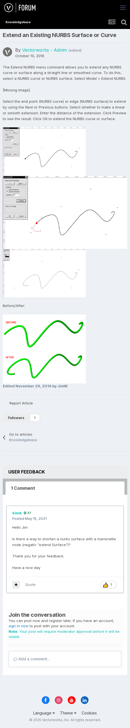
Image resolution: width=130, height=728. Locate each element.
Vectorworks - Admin (44, 50)
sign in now (18, 626)
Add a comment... (32, 658)
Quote (30, 584)
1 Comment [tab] (23, 488)
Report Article (21, 403)
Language (44, 713)
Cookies (89, 713)
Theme (68, 713)
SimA (17, 513)
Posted (29, 518)
